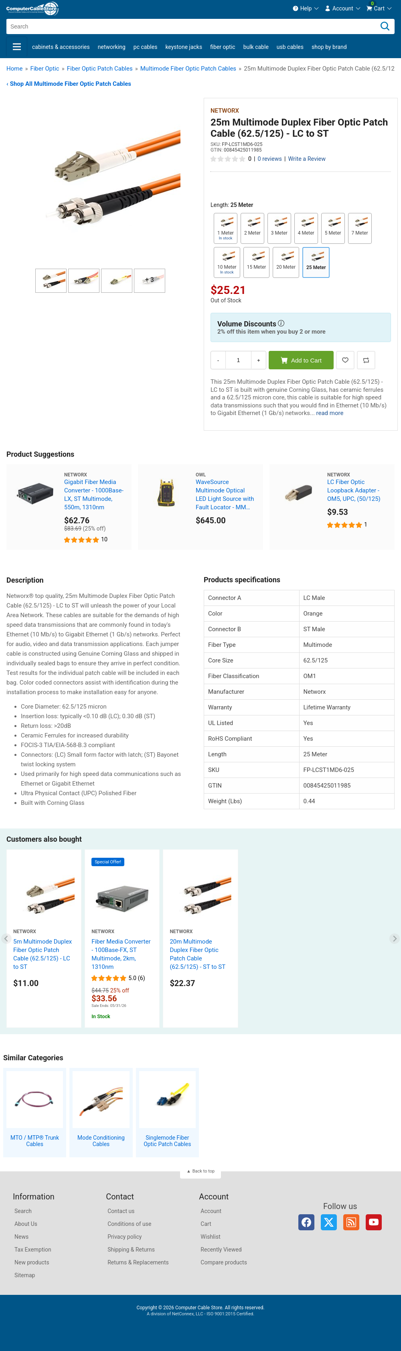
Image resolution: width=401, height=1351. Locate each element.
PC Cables (146, 47)
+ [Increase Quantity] (258, 360)
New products (31, 1262)
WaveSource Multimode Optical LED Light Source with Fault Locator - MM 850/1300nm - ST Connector (225, 495)
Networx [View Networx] (225, 110)
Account (210, 1211)
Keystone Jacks (183, 47)
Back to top (203, 1171)
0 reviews (270, 159)
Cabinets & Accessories (61, 47)
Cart (205, 1224)
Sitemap (24, 1275)
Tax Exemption (32, 1249)
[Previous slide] (6, 938)
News (21, 1237)
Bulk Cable (256, 47)
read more (330, 413)
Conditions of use (129, 1224)
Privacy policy (124, 1237)
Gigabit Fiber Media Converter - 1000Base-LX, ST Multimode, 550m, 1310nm (94, 494)
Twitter (329, 1222)
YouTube (374, 1222)
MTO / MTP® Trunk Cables (34, 1141)
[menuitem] (306, 8)
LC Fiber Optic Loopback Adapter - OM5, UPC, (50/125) (354, 490)
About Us (25, 1224)
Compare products (223, 1262)
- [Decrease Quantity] (218, 360)
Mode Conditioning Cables (101, 1141)
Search (23, 1211)
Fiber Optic (222, 47)
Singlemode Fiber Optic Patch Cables (167, 1141)
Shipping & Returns (131, 1249)
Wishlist (210, 1237)
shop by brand (329, 47)
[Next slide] (394, 938)
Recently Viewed (220, 1249)
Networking (112, 47)
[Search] (385, 26)
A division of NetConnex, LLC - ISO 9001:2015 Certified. (200, 1314)
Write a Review (307, 159)
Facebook (306, 1222)
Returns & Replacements (138, 1262)
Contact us (120, 1211)
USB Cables (290, 47)
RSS (351, 1222)
